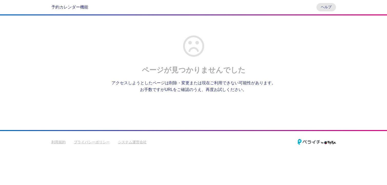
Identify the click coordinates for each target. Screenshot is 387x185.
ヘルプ (326, 7)
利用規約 (58, 142)
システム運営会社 (132, 142)
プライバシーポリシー (92, 142)
